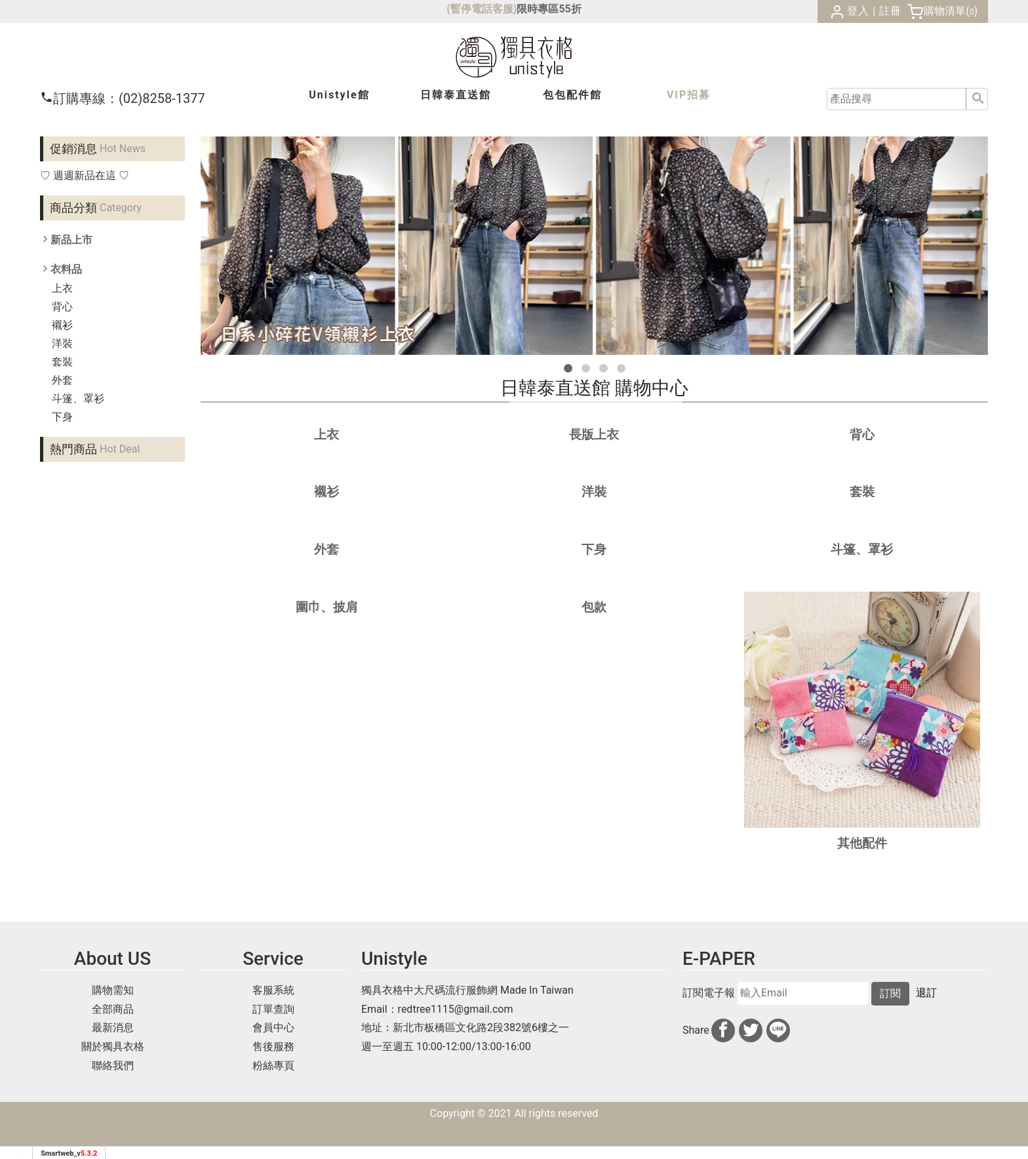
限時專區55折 (549, 9)
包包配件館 (572, 95)
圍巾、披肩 (327, 607)
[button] (568, 368)
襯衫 (62, 325)
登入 (858, 11)
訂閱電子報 (708, 993)
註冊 (890, 11)
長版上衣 (594, 434)
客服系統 (273, 990)
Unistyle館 (339, 95)
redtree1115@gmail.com (455, 1009)
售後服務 (273, 1046)
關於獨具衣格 (112, 1046)
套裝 (62, 362)
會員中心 (273, 1027)
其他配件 (862, 843)
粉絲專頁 (273, 1065)
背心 (62, 306)
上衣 (62, 288)
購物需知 (113, 990)
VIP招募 (689, 95)
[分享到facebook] (723, 1030)
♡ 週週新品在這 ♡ (84, 175)
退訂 (926, 992)
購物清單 (945, 11)
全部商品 (113, 1009)
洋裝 (62, 343)
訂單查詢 (273, 1009)
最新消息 (113, 1027)
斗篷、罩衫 (78, 398)
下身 (62, 417)
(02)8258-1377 (122, 98)
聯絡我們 (113, 1065)
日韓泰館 (455, 95)
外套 (62, 380)
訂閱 (890, 993)
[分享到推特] (750, 1030)
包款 (594, 607)
